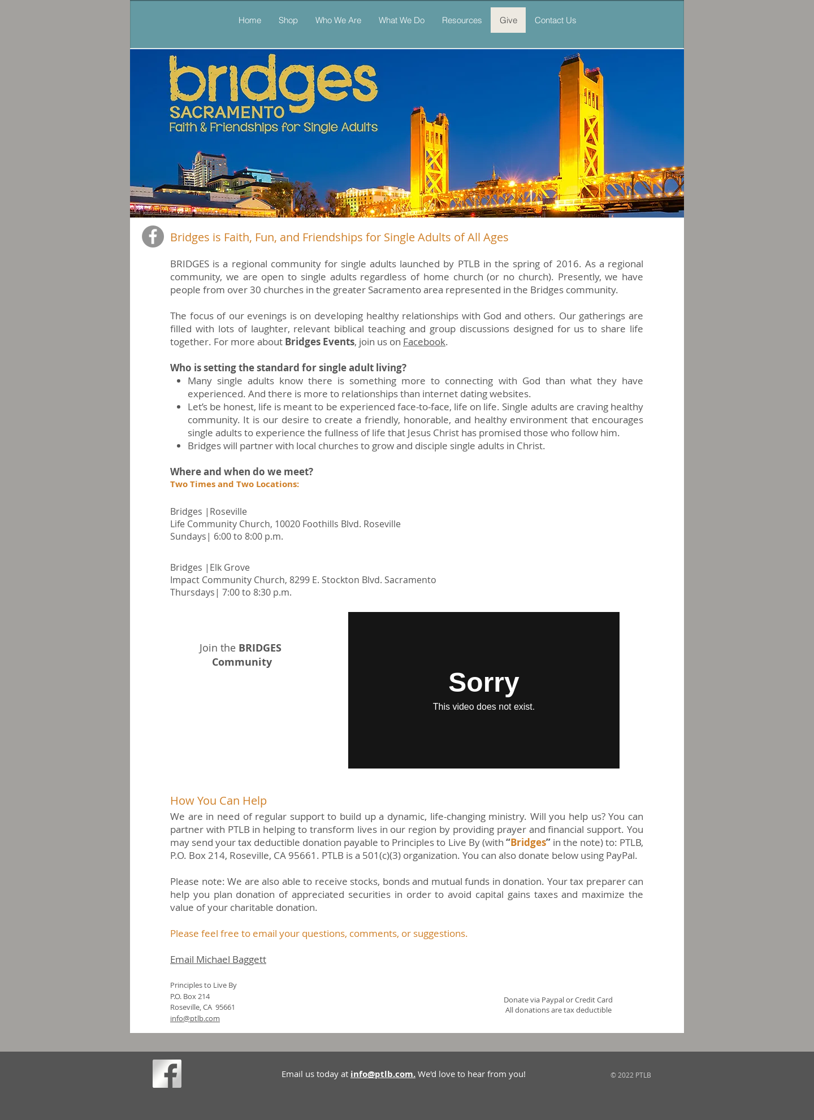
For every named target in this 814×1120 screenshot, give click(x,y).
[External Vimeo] (484, 690)
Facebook (424, 341)
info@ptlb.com (195, 1018)
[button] (401, 20)
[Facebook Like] (206, 1076)
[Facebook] (153, 236)
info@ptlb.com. (382, 1074)
